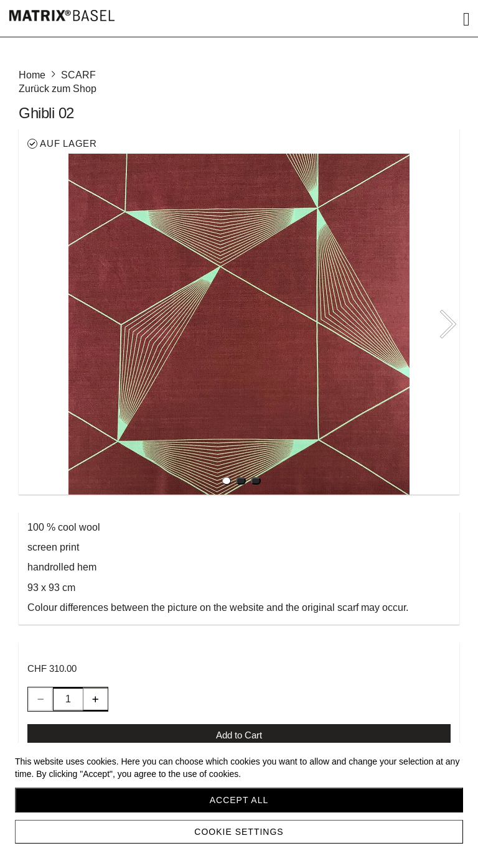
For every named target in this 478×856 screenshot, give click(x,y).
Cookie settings (238, 832)
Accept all (239, 800)
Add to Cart (239, 735)
